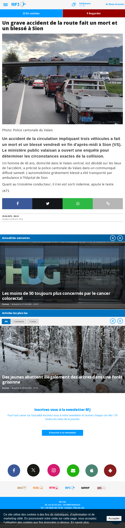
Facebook (14, 470)
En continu (31, 13)
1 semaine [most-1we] (19, 321)
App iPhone (91, 470)
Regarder (94, 13)
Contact (68, 508)
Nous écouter (116, 4)
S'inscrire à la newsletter (62, 432)
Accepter (114, 518)
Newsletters (73, 470)
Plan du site (78, 508)
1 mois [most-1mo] (33, 321)
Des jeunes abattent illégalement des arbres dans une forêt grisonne (62, 379)
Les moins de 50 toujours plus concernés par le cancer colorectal (56, 295)
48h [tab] (6, 321)
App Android (110, 470)
